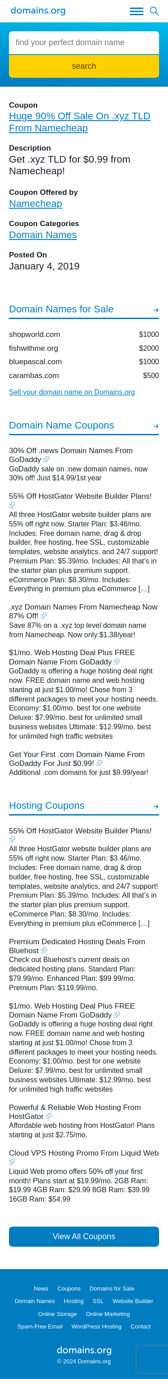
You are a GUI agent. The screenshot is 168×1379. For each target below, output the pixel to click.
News (41, 1288)
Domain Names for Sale (61, 309)
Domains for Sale (112, 1288)
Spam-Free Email (40, 1326)
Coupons (69, 1288)
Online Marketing (108, 1314)
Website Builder (132, 1301)
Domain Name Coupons (61, 425)
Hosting (74, 1301)
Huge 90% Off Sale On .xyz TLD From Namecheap (80, 121)
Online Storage (57, 1314)
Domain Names (35, 1301)
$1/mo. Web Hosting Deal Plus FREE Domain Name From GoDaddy (72, 657)
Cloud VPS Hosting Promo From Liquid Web (84, 1153)
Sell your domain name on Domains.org (72, 392)
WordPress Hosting (97, 1326)
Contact (141, 1326)
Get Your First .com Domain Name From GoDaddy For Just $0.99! (77, 759)
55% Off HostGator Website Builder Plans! (80, 496)
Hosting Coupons (47, 805)
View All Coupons (84, 1236)
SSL (98, 1301)
